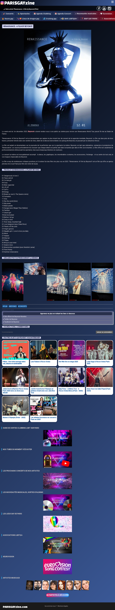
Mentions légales (63, 606)
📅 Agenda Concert (63, 14)
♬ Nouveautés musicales (85, 14)
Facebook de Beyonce (11, 322)
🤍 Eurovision (106, 14)
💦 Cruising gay (49, 19)
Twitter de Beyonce (10, 319)
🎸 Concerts (8, 14)
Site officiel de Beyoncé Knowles (15, 316)
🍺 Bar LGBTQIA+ (69, 19)
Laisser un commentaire (104, 332)
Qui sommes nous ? (51, 606)
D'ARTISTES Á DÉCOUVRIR (58, 595)
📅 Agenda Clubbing (42, 14)
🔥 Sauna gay (7, 19)
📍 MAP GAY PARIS (89, 19)
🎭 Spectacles (23, 14)
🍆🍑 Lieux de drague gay (28, 19)
